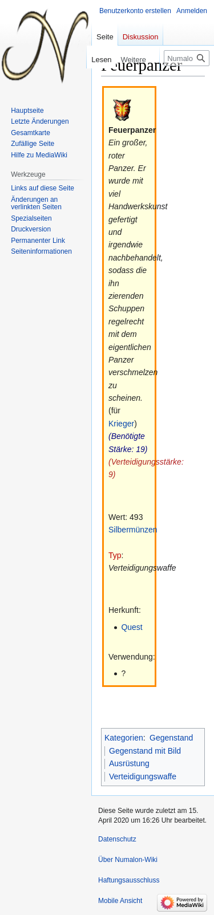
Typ (115, 555)
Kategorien (123, 737)
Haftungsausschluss (128, 880)
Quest (131, 627)
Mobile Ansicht (120, 901)
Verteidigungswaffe (142, 776)
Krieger (121, 423)
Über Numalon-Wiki (128, 860)
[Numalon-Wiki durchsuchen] (186, 58)
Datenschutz (117, 839)
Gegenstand (171, 737)
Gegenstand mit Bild (145, 750)
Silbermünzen (133, 529)
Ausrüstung (129, 763)
